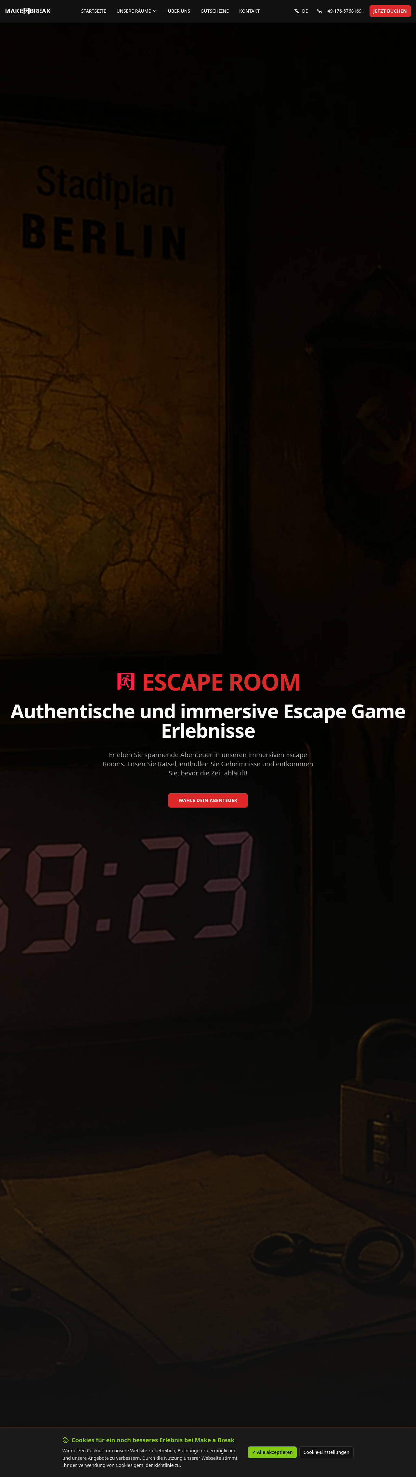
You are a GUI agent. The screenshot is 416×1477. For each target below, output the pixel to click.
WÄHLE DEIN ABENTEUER (208, 800)
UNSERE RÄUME (136, 11)
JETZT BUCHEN (390, 11)
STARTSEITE (93, 11)
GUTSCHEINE (215, 11)
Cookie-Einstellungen (326, 1452)
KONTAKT (249, 11)
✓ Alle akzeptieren (272, 1452)
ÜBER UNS (179, 11)
